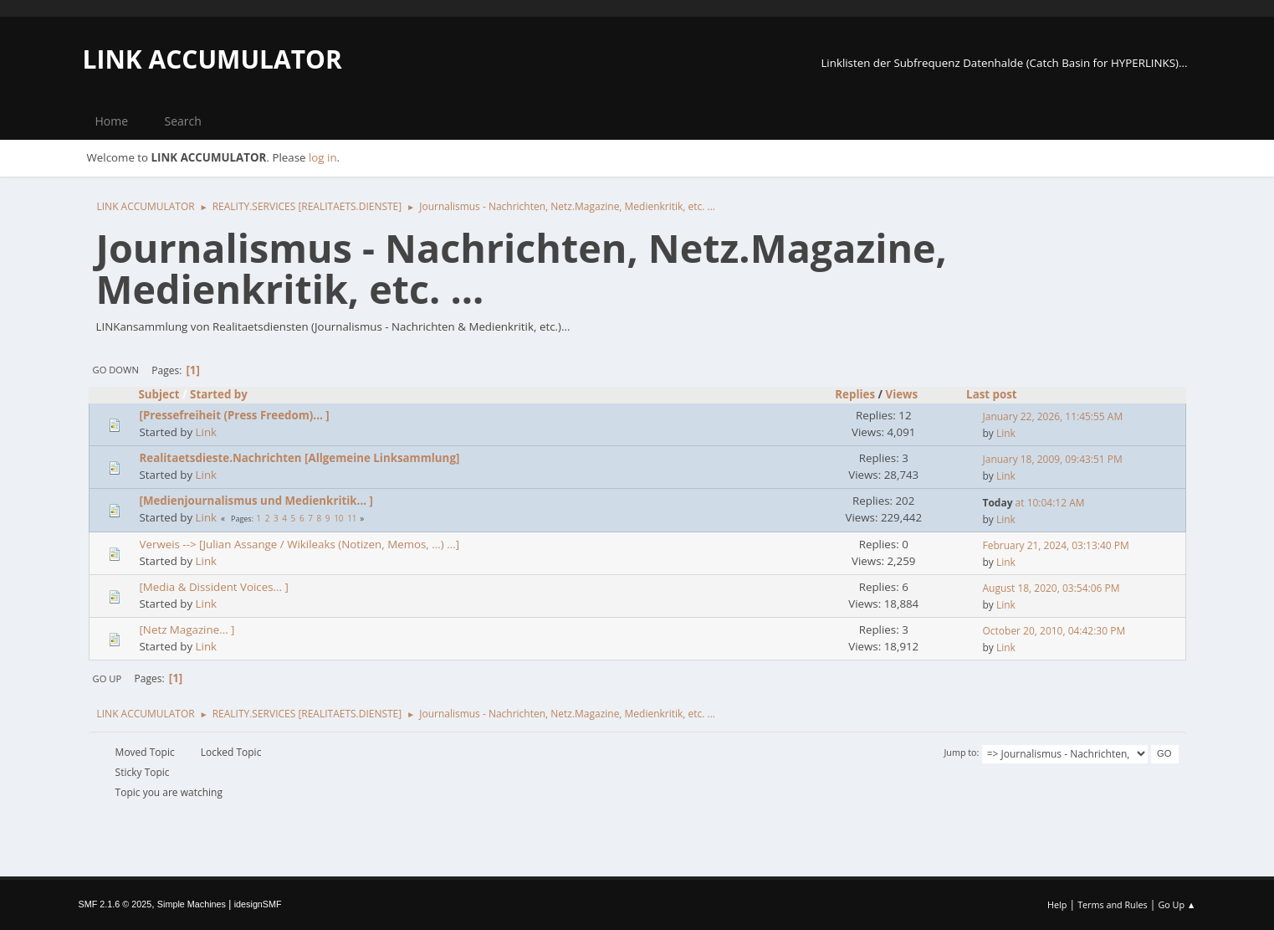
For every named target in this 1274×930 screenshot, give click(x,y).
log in (323, 157)
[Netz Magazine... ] (187, 629)
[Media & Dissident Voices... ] (214, 586)
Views (909, 394)
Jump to (960, 752)
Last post (991, 394)
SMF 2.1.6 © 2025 (115, 904)
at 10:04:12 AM (1034, 503)
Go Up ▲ (1176, 904)
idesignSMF (258, 904)
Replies (855, 394)
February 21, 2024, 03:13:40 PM (1056, 545)
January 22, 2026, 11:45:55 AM (1053, 416)
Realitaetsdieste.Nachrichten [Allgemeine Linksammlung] (300, 457)
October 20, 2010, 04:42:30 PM (1054, 631)
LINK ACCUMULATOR (212, 59)
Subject (159, 394)
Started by (219, 394)
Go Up (107, 678)
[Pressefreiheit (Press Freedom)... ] (235, 415)
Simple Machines (191, 904)
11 (351, 518)
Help (1057, 904)
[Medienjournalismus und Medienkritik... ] (256, 500)
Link (206, 431)
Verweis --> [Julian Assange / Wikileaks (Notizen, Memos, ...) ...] (300, 544)
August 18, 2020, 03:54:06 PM (1051, 588)
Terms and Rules (1112, 904)
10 (338, 518)
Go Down (116, 369)
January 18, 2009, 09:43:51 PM (1053, 459)
